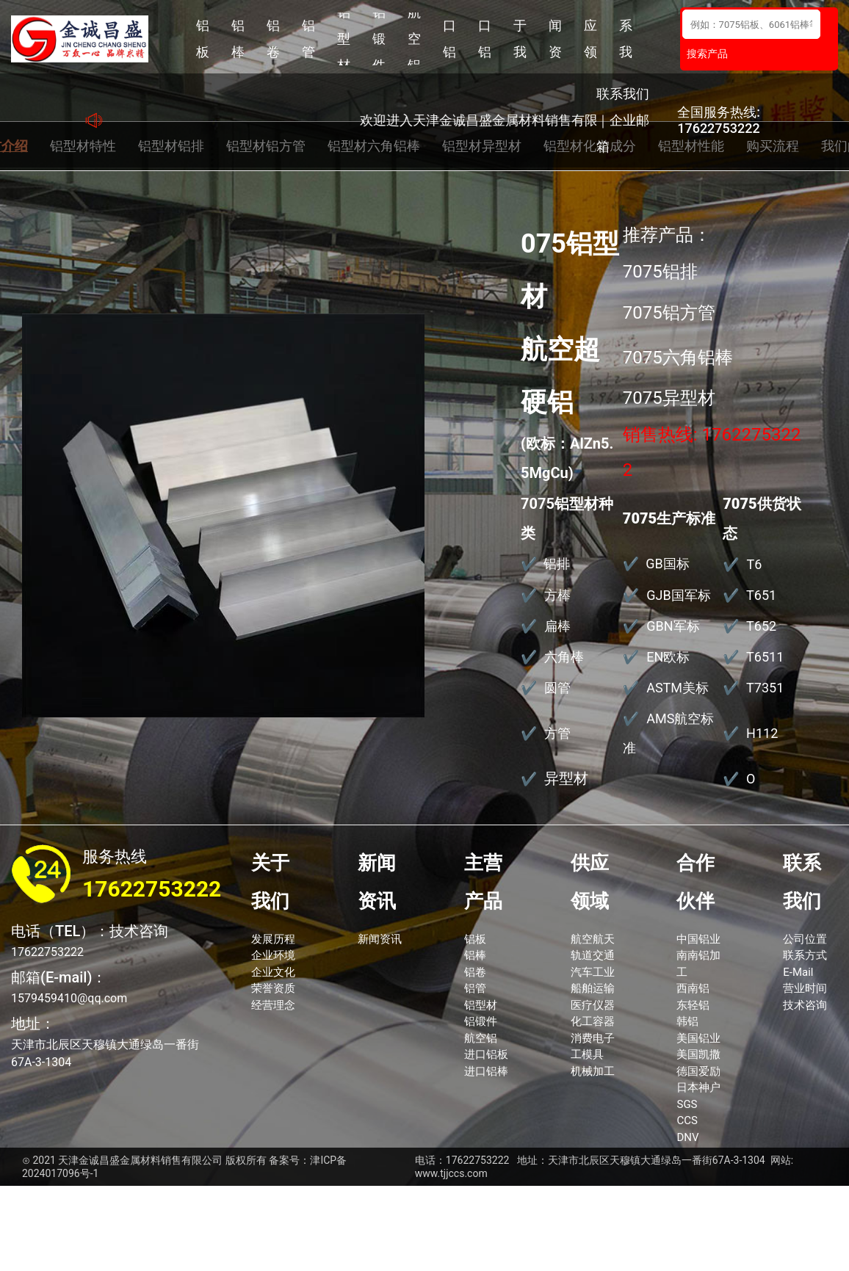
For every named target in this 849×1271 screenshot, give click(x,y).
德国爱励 (698, 1071)
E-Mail (798, 972)
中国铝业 (698, 939)
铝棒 (238, 38)
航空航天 (593, 939)
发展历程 (273, 939)
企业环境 (273, 955)
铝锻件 (379, 38)
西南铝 (692, 988)
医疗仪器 (593, 1005)
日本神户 (698, 1087)
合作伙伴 (695, 882)
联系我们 (625, 38)
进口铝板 (449, 38)
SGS (686, 1104)
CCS (686, 1120)
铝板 (202, 38)
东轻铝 (692, 1005)
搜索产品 (707, 53)
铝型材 (343, 38)
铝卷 (273, 38)
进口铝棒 (484, 38)
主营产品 (483, 882)
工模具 (587, 1054)
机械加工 (593, 1071)
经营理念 (273, 1005)
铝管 (308, 38)
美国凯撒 (698, 1054)
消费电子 (593, 1038)
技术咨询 (805, 1005)
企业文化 (273, 972)
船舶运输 (593, 988)
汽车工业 (593, 972)
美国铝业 (698, 1038)
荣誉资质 (273, 988)
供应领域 (590, 38)
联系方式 (805, 955)
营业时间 (805, 988)
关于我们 (520, 38)
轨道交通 (593, 955)
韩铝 (687, 1021)
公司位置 (805, 939)
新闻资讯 (555, 38)
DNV (687, 1137)
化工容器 (593, 1021)
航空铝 (414, 38)
